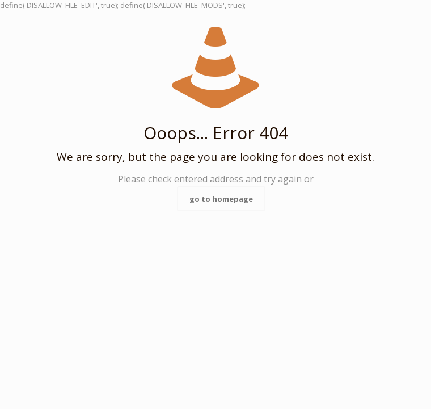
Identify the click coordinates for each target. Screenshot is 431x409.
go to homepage (221, 199)
